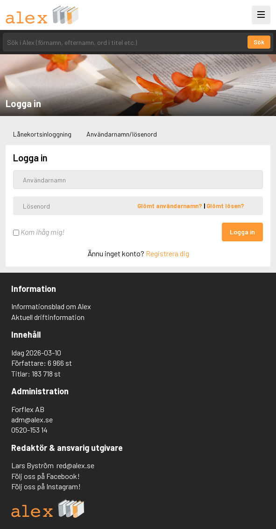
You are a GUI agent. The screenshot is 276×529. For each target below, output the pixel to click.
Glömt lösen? (225, 206)
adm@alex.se (32, 419)
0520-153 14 (29, 429)
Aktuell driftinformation (48, 316)
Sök (259, 42)
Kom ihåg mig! (38, 231)
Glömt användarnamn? (170, 206)
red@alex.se (75, 465)
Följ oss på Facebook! (45, 475)
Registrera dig (167, 253)
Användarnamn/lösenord (121, 134)
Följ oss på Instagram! (46, 486)
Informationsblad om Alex (51, 306)
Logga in (242, 232)
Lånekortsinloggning (42, 134)
